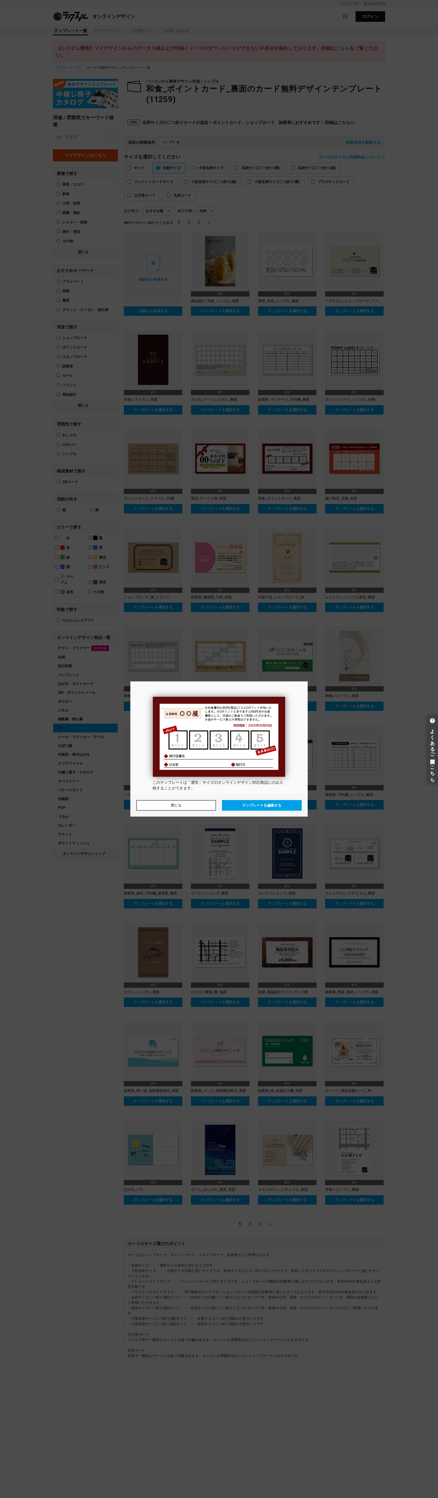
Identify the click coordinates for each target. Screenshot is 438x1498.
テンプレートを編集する (261, 805)
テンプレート (171, 782)
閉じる (176, 805)
